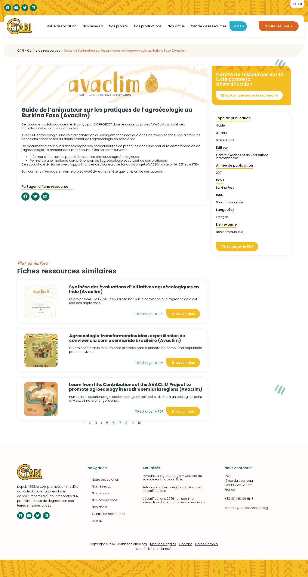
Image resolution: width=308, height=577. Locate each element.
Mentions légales (163, 544)
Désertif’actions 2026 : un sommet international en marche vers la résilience (174, 500)
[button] (25, 196)
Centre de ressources (209, 26)
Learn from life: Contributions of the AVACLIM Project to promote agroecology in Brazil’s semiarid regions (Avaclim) (135, 387)
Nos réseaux (93, 26)
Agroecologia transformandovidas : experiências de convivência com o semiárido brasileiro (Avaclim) (127, 338)
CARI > (21, 50)
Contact (185, 544)
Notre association (61, 26)
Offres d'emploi (206, 544)
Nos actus (176, 26)
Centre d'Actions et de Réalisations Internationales (242, 156)
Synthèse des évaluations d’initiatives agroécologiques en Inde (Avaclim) (134, 289)
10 (140, 422)
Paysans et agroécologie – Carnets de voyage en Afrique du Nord (172, 478)
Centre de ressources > (45, 50)
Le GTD (238, 26)
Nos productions (148, 26)
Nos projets (118, 26)
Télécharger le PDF (149, 314)
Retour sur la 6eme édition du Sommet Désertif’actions (172, 489)
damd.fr (166, 549)
